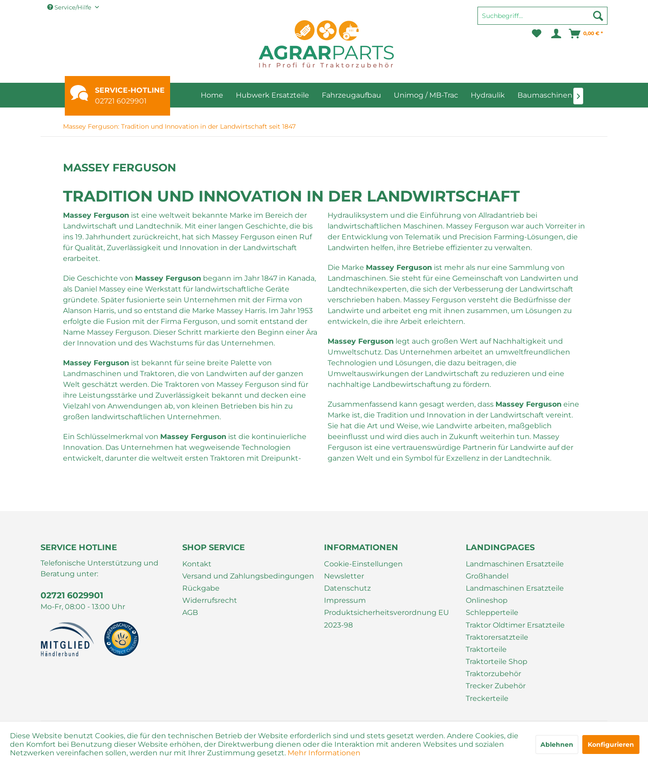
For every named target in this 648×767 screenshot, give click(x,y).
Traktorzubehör (493, 673)
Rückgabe (201, 588)
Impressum (345, 600)
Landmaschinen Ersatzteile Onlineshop (515, 594)
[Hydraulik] (487, 95)
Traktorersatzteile (497, 637)
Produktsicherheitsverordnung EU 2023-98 (386, 618)
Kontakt (197, 564)
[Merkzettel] (536, 34)
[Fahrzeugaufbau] (351, 95)
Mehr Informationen (324, 753)
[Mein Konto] (555, 34)
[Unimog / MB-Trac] (425, 95)
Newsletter (344, 576)
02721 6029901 (121, 101)
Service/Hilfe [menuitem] (70, 7)
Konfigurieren (611, 744)
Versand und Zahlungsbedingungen (248, 576)
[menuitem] (542, 20)
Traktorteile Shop (496, 661)
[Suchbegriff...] (542, 16)
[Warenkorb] (586, 34)
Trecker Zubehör (496, 686)
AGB (190, 612)
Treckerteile (487, 698)
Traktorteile (486, 649)
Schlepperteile (492, 612)
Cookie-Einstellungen (363, 564)
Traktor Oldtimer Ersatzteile (515, 625)
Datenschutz (347, 588)
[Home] (212, 95)
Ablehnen (556, 744)
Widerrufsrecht (209, 600)
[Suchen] (598, 16)
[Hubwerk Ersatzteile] (272, 95)
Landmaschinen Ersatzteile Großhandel (515, 570)
